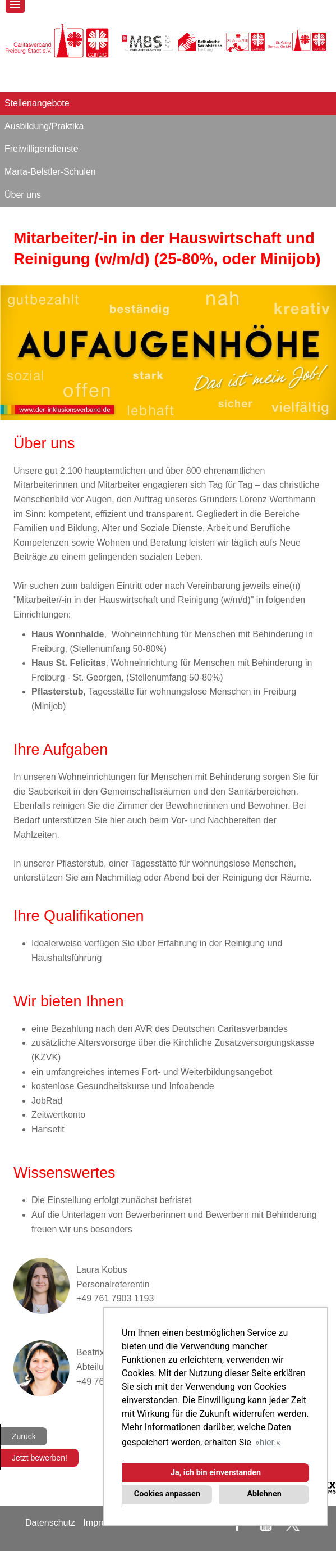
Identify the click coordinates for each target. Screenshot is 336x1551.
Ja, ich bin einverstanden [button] (216, 1472)
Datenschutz (50, 1522)
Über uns (22, 194)
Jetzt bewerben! (39, 1457)
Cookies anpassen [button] (167, 1494)
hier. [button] (267, 1442)
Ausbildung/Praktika (44, 126)
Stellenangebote (37, 103)
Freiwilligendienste (41, 148)
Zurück (24, 1436)
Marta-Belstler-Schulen (50, 171)
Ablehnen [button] (264, 1494)
